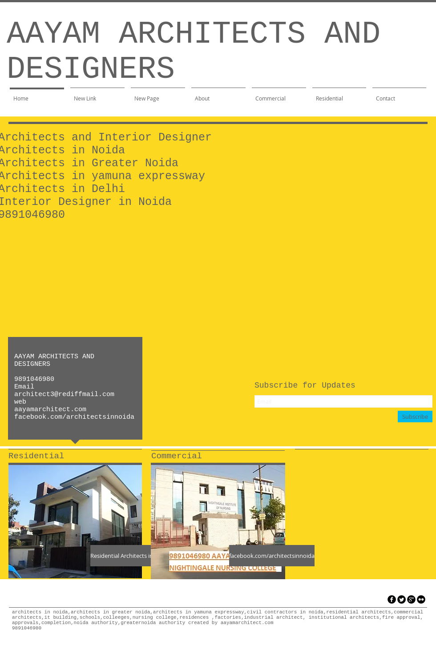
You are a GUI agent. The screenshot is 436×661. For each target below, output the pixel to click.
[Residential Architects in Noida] (130, 555)
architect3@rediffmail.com (64, 394)
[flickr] (421, 599)
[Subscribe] (415, 416)
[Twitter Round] (401, 599)
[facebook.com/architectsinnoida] (272, 555)
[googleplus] (411, 599)
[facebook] (392, 599)
